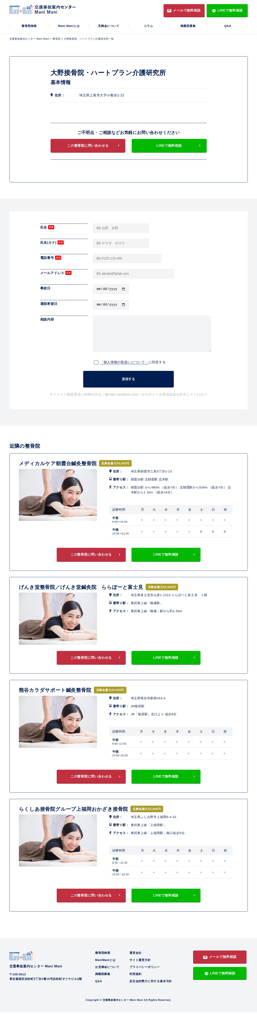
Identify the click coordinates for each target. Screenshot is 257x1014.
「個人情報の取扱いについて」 (124, 364)
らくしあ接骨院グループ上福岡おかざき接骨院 (73, 810)
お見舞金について (107, 968)
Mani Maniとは (69, 26)
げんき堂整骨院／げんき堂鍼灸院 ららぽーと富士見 (81, 589)
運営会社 (135, 954)
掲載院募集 (188, 26)
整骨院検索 (29, 26)
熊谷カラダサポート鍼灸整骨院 (55, 691)
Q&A (227, 26)
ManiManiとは (105, 961)
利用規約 (135, 975)
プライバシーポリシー (144, 968)
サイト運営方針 (140, 961)
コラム (148, 26)
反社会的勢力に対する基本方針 (150, 982)
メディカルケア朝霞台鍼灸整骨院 (58, 465)
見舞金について (108, 26)
